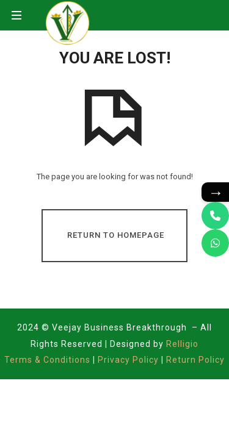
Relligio (182, 344)
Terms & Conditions (48, 360)
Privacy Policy (128, 360)
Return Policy (195, 360)
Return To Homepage (115, 235)
